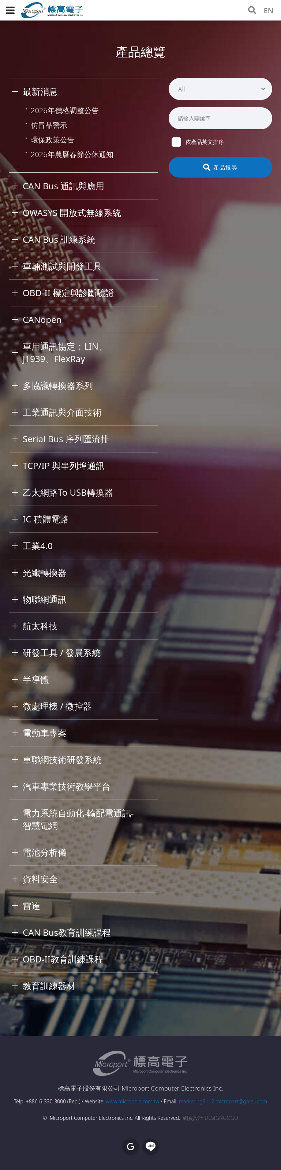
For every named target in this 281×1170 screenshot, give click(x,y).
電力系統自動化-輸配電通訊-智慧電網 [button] (78, 819)
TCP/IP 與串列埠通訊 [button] (64, 465)
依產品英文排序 (198, 141)
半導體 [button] (36, 679)
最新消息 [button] (40, 91)
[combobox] (220, 89)
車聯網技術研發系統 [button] (62, 759)
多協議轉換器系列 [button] (58, 385)
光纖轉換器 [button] (45, 572)
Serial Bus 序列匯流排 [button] (66, 439)
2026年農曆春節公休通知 (72, 154)
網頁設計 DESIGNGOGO (210, 1117)
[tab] (83, 91)
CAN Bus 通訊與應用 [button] (63, 186)
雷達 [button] (31, 905)
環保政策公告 (53, 140)
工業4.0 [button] (38, 546)
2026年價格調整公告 (65, 110)
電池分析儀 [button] (45, 852)
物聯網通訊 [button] (45, 599)
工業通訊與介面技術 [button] (62, 412)
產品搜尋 (220, 167)
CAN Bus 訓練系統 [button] (59, 239)
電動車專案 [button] (45, 733)
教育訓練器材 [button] (49, 986)
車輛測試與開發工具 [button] (62, 266)
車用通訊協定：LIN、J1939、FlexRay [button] (65, 352)
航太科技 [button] (40, 626)
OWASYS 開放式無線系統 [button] (72, 212)
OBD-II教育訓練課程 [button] (63, 959)
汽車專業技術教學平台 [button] (66, 786)
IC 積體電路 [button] (46, 519)
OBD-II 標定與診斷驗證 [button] (68, 293)
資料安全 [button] (40, 879)
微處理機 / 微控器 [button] (57, 706)
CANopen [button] (42, 319)
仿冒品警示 (49, 125)
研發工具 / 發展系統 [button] (62, 653)
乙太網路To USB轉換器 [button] (68, 492)
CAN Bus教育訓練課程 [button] (67, 932)
